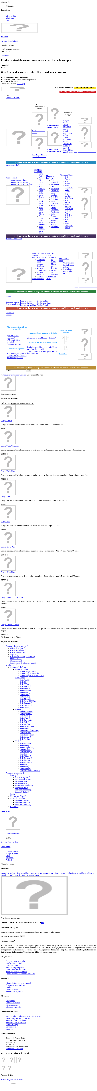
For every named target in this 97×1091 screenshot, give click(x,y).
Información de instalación (16, 1023)
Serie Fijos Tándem (55, 219)
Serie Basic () (25, 754)
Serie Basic (69, 198)
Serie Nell (54, 197)
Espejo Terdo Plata (8, 471)
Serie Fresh (41, 200)
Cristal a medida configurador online (54, 150)
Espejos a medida (12, 302)
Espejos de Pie (42, 301)
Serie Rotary (67, 182)
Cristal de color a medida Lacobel (53, 126)
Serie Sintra (41, 232)
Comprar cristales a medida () (17, 646)
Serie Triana (41, 196)
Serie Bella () (25, 688)
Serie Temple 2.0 (69, 186)
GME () (18, 741)
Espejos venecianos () (23, 790)
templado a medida (8, 873)
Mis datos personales (13, 1007)
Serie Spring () (25, 737)
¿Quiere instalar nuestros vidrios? (18, 983)
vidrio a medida (63, 873)
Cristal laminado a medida (67, 139)
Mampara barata (33, 875)
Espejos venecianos (44, 303)
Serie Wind (55, 191)
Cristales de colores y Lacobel (67, 146)
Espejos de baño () (22, 781)
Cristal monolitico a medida (67, 133)
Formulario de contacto (14, 1049)
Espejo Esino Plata (8, 572)
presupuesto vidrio (50, 873)
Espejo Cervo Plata (8, 547)
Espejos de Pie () (21, 788)
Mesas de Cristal (49, 254)
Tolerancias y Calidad (15, 358)
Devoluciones (11, 1027)
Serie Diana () (25, 695)
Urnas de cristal (38, 279)
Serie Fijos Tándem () (28, 735)
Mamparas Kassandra (38, 171)
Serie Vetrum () (25, 750)
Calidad (9, 987)
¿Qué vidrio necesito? (14, 963)
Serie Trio (68, 215)
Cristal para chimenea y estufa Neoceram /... (39, 156)
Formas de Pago (12, 1025)
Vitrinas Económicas (41, 269)
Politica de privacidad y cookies (18, 1018)
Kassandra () (20, 678)
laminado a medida (76, 873)
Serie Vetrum (67, 191)
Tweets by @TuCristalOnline (12, 1080)
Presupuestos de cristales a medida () (24, 663)
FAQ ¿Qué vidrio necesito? (13, 341)
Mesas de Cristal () (17, 798)
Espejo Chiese (6, 421)
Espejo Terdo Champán (10, 446)
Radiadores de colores (68, 266)
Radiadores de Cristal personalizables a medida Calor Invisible (42, 348)
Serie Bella (41, 192)
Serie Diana (41, 204)
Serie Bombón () (26, 703)
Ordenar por (5, 403)
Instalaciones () (11, 665)
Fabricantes (5, 847)
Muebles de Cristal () (18, 796)
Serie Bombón (42, 223)
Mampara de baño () (18, 667)
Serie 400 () (24, 680)
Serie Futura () (25, 743)
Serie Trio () (24, 764)
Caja (7, 20)
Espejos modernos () (23, 779)
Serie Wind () (25, 718)
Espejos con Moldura (28, 305)
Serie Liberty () (25, 686)
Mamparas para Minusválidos (22, 184)
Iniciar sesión (11, 16)
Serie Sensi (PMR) (41, 218)
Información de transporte (16, 356)
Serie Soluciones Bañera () (30, 771)
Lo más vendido (12, 989)
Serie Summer (54, 215)
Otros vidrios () (16, 659)
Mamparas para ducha (19, 180)
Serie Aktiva (53, 207)
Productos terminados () (15, 773)
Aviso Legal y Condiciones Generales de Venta (23, 1016)
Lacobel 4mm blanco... (13, 833)
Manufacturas (68, 152)
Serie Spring (53, 223)
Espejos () (14, 655)
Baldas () (13, 794)
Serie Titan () (25, 760)
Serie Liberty (42, 188)
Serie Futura (67, 178)
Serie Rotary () (25, 745)
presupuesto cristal (35, 873)
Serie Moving (68, 195)
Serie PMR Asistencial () (29, 731)
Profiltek (9, 860)
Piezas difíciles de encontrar (16, 972)
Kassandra (10, 858)
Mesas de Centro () (22, 800)
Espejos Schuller (43, 305)
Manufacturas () (16, 661)
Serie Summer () (26, 733)
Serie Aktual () (25, 756)
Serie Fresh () (25, 693)
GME (8, 856)
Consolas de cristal (51, 278)
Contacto (63, 354)
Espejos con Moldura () (24, 786)
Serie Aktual (67, 201)
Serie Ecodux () (26, 720)
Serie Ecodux (54, 194)
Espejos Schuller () (22, 792)
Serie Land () (25, 724)
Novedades (5, 811)
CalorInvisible (68, 263)
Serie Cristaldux (55, 202)
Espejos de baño (26, 301)
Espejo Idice (5, 522)
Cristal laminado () (17, 652)
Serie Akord (67, 220)
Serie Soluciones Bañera (69, 225)
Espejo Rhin (5, 496)
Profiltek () (19, 709)
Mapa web (10, 1029)
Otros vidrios (68, 150)
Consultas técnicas (14, 344)
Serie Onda (41, 209)
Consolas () (14, 807)
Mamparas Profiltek (50, 177)
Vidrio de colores (20, 875)
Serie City (41, 179)
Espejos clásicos (26, 303)
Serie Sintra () (25, 707)
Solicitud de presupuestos (16, 353)
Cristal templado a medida (67, 127)
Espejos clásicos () (22, 783)
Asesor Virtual (11, 178)
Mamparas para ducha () (29, 671)
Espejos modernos (13, 304)
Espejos (23, 375)
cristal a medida (22, 873)
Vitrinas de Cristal (39, 258)
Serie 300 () (24, 684)
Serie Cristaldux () (27, 726)
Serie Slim (69, 217)
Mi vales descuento (13, 1003)
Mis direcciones (12, 1005)
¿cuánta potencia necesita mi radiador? (20, 974)
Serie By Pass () (26, 762)
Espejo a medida (66, 121)
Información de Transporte (16, 1020)
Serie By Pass (68, 212)
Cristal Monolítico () (18, 650)
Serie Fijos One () (26, 714)
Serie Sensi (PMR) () (28, 701)
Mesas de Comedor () (23, 805)
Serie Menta (41, 213)
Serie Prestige (68, 205)
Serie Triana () (25, 690)
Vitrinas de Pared (41, 261)
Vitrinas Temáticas (40, 265)
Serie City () (24, 682)
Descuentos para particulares (16, 985)
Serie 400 (41, 175)
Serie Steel (55, 227)
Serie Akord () (25, 769)
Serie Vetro (55, 189)
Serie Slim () (24, 767)
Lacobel (10, 875)
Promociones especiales (15, 991)
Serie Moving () (26, 752)
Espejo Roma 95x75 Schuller (12, 597)
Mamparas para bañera (19, 182)
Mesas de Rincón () (22, 802)
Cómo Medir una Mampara (16, 970)
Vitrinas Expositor (40, 273)
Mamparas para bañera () (29, 674)
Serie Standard (54, 181)
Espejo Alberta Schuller (10, 625)
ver (42, 923)
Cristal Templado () (17, 648)
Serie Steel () (25, 739)
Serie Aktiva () (25, 728)
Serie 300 (41, 183)
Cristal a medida (12, 851)
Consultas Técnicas (13, 965)
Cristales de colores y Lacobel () (22, 657)
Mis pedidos (10, 1001)
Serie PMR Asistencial (55, 211)
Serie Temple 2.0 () (27, 748)
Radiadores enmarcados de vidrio (67, 271)
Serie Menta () (25, 699)
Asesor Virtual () (21, 669)
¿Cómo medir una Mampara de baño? (41, 338)
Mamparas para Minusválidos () (32, 676)
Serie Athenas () (26, 705)
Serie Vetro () (25, 716)
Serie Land (55, 199)
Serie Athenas (42, 228)
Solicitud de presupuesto (15, 967)
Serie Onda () (25, 697)
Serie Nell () (24, 722)
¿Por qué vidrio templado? (13, 337)
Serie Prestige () (26, 758)
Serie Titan (69, 209)
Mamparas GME (66, 175)
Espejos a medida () (22, 777)
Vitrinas (40, 277)
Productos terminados (10, 375)
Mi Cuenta (10, 18)
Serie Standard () (26, 712)
